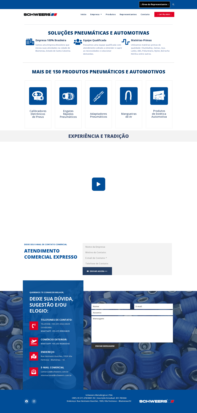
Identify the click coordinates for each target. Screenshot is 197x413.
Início (83, 14)
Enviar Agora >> (97, 271)
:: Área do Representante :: (155, 4)
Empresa (94, 14)
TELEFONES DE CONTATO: (56, 319)
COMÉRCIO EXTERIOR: (54, 339)
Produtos (111, 14)
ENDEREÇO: (48, 352)
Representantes (128, 14)
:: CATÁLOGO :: (164, 14)
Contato (145, 14)
